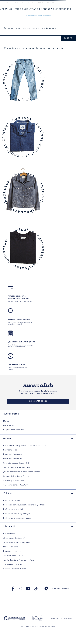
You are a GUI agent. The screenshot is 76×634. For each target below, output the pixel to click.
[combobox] (38, 38)
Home (3, 3)
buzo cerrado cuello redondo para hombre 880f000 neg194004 (29, 3)
